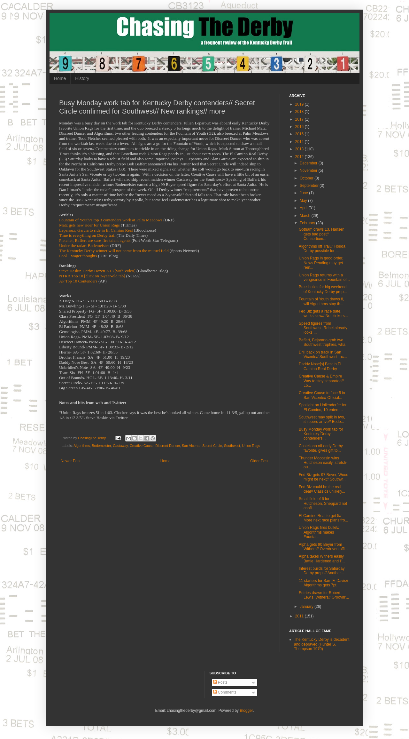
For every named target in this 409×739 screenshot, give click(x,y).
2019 (300, 104)
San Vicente (191, 446)
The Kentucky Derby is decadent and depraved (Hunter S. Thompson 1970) (321, 644)
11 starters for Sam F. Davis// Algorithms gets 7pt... (323, 582)
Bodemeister (101, 446)
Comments (224, 692)
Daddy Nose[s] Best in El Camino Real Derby (320, 366)
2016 (300, 126)
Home (60, 78)
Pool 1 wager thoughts (78, 255)
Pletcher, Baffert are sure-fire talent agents (94, 240)
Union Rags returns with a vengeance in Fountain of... (324, 277)
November (309, 170)
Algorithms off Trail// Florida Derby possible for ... (322, 248)
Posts (220, 682)
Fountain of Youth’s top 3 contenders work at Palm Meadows (110, 220)
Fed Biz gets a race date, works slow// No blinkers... (323, 313)
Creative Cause (141, 446)
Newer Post (71, 461)
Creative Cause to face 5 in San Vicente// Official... (322, 395)
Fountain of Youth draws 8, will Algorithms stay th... (321, 301)
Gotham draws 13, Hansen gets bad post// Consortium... (321, 234)
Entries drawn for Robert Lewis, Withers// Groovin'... (324, 595)
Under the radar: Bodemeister (84, 245)
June (304, 193)
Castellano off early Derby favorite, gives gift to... (321, 448)
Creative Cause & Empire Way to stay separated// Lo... (321, 381)
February (308, 223)
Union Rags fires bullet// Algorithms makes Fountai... (319, 532)
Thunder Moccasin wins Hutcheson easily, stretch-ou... (323, 463)
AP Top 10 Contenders (78, 281)
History (82, 78)
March (306, 215)
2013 (300, 149)
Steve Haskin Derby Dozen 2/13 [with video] (97, 270)
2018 (300, 111)
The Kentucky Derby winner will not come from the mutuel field (114, 250)
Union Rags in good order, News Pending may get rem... (321, 263)
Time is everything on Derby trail (87, 235)
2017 (300, 119)
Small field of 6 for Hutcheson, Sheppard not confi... (323, 503)
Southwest (232, 446)
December (309, 163)
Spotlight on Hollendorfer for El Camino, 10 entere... (322, 407)
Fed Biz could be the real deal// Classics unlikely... (322, 489)
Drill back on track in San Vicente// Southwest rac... (323, 354)
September (310, 185)
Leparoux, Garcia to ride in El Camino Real (96, 230)
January (307, 606)
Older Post (259, 461)
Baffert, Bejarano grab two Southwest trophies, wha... (324, 342)
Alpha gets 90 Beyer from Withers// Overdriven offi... (323, 546)
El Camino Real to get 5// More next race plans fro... (323, 517)
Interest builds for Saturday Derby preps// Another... (321, 570)
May (304, 200)
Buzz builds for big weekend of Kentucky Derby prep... (323, 289)
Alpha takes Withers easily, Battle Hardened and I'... (322, 558)
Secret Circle (212, 446)
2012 (300, 157)
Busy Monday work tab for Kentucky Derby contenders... (321, 434)
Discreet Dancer (167, 446)
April (304, 208)
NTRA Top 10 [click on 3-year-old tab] (92, 276)
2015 (300, 134)
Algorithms (81, 446)
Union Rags (251, 446)
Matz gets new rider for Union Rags (89, 225)
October (307, 178)
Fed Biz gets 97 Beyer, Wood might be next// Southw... (323, 477)
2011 (300, 616)
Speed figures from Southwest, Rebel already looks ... (323, 328)
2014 (300, 141)
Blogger (246, 710)
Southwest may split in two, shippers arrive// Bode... (322, 419)
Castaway (120, 446)
